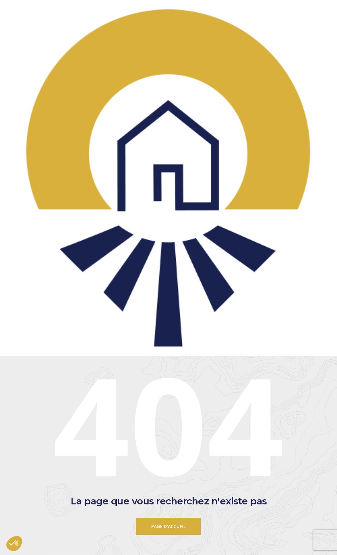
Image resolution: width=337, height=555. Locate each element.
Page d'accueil (168, 526)
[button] (14, 543)
